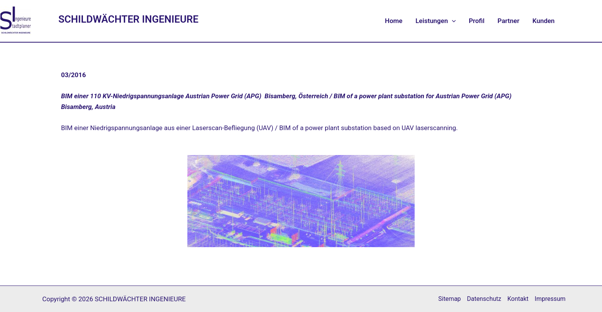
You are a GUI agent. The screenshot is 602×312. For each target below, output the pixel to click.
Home (394, 21)
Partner (508, 21)
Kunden (544, 21)
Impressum (550, 298)
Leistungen (435, 20)
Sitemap (449, 298)
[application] (452, 20)
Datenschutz (484, 298)
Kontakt (518, 298)
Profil (477, 21)
